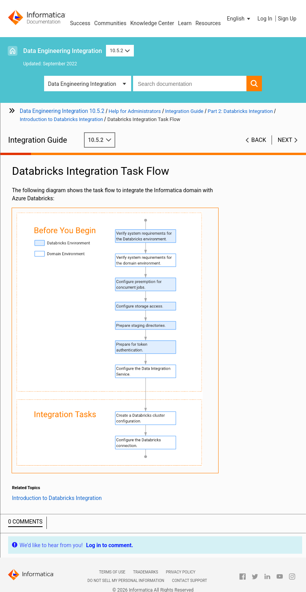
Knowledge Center (152, 23)
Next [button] (285, 139)
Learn (184, 23)
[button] (239, 18)
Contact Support (189, 580)
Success (80, 23)
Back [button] (258, 139)
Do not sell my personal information (125, 580)
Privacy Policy (180, 572)
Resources (208, 23)
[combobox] (189, 83)
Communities (110, 23)
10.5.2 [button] (120, 50)
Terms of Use (112, 572)
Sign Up (287, 18)
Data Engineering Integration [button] (82, 84)
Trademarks (145, 572)
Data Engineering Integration (62, 51)
